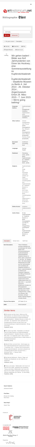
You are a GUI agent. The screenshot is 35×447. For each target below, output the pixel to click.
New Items (6, 397)
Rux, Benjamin (25, 129)
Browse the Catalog (9, 396)
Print (24, 46)
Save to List (20, 49)
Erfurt (23, 203)
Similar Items (16, 241)
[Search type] (17, 32)
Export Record (9, 49)
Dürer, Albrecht (26, 133)
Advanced (14, 35)
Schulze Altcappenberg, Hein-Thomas (26, 122)
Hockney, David (26, 137)
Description (7, 241)
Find (7, 35)
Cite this (7, 46)
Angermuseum (25, 198)
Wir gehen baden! (10, 41)
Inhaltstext (24, 206)
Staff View (25, 241)
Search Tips (7, 405)
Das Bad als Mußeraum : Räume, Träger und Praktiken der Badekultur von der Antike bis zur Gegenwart (16, 359)
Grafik (23, 169)
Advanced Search (8, 388)
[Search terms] (17, 28)
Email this (16, 46)
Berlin (23, 193)
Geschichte (25, 179)
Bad (23, 171)
